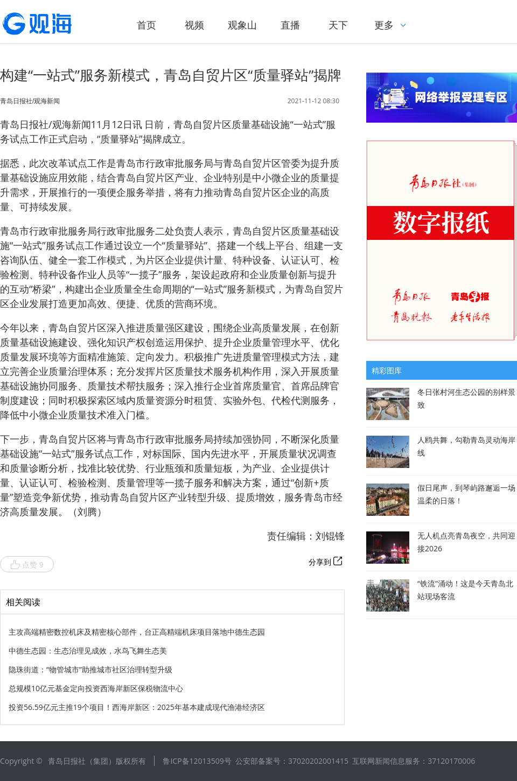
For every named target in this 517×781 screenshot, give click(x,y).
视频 (194, 24)
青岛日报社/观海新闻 (30, 101)
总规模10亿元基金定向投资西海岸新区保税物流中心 (96, 688)
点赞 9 (27, 564)
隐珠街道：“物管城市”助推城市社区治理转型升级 (90, 669)
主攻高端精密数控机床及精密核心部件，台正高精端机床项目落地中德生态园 (137, 632)
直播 (290, 24)
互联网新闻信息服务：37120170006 (413, 761)
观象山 (242, 24)
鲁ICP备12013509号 (197, 761)
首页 (146, 24)
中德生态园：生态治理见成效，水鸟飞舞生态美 (88, 650)
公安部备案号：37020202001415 (291, 761)
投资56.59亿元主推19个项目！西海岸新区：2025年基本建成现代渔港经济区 (137, 707)
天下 (338, 24)
